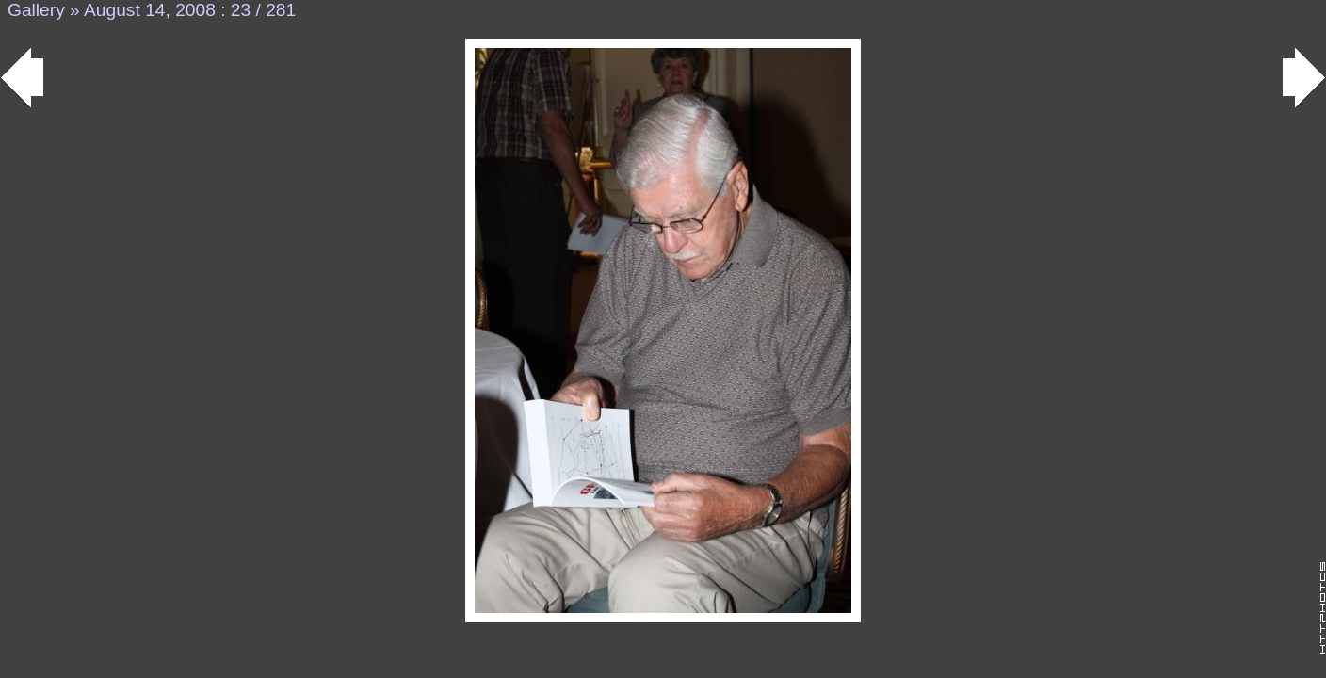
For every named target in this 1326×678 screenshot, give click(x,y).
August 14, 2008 (150, 10)
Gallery (36, 10)
